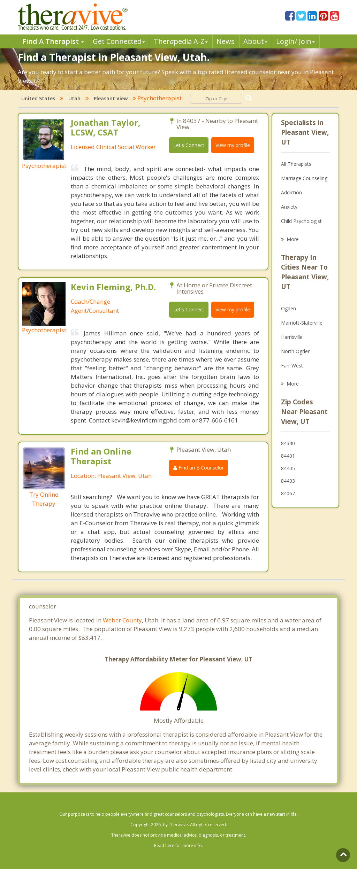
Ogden (288, 308)
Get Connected (119, 41)
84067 (288, 493)
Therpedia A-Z (181, 41)
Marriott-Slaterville (301, 322)
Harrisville (292, 337)
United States (38, 98)
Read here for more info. (178, 845)
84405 (288, 468)
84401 (288, 455)
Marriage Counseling (304, 178)
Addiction (291, 192)
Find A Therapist (53, 41)
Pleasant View (111, 98)
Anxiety (289, 206)
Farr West (292, 365)
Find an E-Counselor (198, 467)
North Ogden (296, 351)
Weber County (122, 620)
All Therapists (296, 164)
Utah (74, 98)
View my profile (232, 145)
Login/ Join (295, 41)
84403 (288, 481)
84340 (288, 443)
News (226, 41)
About (255, 41)
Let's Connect (188, 145)
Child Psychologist (301, 221)
